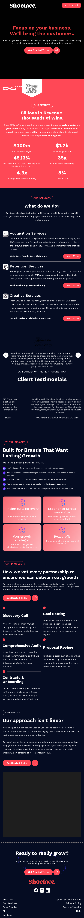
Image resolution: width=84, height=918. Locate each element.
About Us (8, 899)
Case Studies (10, 907)
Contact (7, 915)
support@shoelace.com (68, 899)
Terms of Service (72, 907)
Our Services (10, 903)
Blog (5, 911)
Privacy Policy (73, 903)
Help (78, 911)
